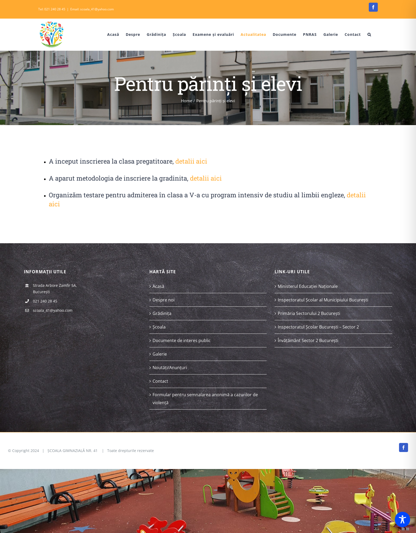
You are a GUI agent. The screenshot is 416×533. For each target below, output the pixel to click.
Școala (159, 327)
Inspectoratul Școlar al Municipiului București (323, 300)
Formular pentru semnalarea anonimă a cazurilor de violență (205, 399)
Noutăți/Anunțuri (170, 367)
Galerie (160, 354)
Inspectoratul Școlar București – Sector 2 (318, 327)
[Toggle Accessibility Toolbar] (402, 519)
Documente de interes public (182, 340)
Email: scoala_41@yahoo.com (92, 9)
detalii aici (191, 161)
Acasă (158, 286)
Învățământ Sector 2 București (308, 340)
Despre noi (164, 300)
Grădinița (162, 313)
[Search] (369, 34)
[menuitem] (109, 34)
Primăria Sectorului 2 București (309, 313)
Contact (160, 381)
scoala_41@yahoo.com (52, 310)
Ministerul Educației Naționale (308, 286)
